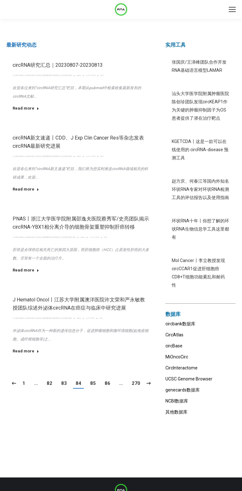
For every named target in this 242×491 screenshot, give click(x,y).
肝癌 (74, 237)
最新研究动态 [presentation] (21, 45)
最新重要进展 (47, 75)
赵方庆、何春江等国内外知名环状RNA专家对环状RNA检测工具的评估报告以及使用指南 (200, 189)
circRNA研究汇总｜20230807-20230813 (58, 65)
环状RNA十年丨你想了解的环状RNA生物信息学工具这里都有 (200, 229)
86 (107, 383)
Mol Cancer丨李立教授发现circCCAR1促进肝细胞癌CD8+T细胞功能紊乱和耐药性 (198, 273)
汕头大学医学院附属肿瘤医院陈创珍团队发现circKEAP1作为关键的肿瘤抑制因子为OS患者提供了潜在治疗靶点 (200, 106)
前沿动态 (38, 75)
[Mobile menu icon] (232, 9)
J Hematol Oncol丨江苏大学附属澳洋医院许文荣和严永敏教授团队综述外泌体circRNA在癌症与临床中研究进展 (79, 304)
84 (78, 383)
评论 (101, 75)
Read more (26, 108)
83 (64, 383)
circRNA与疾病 (18, 75)
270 (136, 383)
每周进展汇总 (57, 75)
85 (93, 383)
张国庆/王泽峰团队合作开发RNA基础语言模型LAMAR (199, 66)
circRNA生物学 (29, 75)
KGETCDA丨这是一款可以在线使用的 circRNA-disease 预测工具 (200, 149)
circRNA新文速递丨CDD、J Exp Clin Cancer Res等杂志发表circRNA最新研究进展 (78, 142)
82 (49, 383)
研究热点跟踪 (67, 75)
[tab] (21, 45)
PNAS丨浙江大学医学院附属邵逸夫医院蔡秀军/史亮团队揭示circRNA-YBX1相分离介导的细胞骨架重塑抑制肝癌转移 (81, 223)
